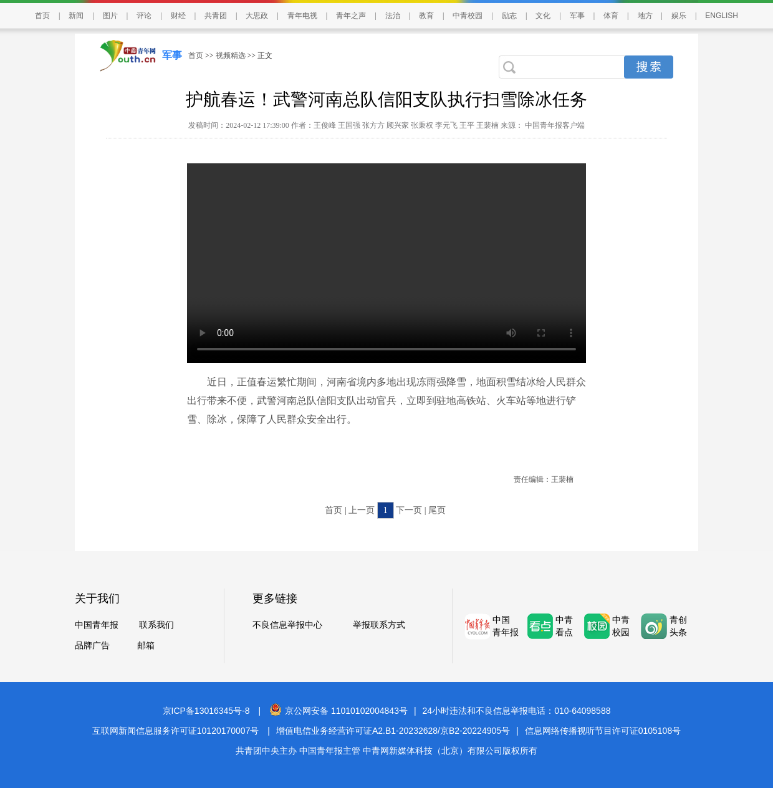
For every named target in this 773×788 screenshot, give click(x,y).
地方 (645, 15)
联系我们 (156, 625)
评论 (144, 15)
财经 (178, 15)
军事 (577, 15)
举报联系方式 (379, 625)
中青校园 (468, 15)
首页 (42, 15)
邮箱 (146, 645)
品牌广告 (92, 645)
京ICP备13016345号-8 (206, 711)
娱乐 (678, 15)
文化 (542, 15)
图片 (110, 15)
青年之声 (351, 15)
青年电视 (302, 15)
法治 (392, 15)
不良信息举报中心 (287, 625)
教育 (426, 15)
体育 (610, 15)
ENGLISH (721, 15)
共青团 (215, 15)
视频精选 (231, 55)
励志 (509, 15)
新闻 (76, 15)
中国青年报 (96, 625)
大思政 (257, 15)
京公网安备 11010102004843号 (338, 711)
